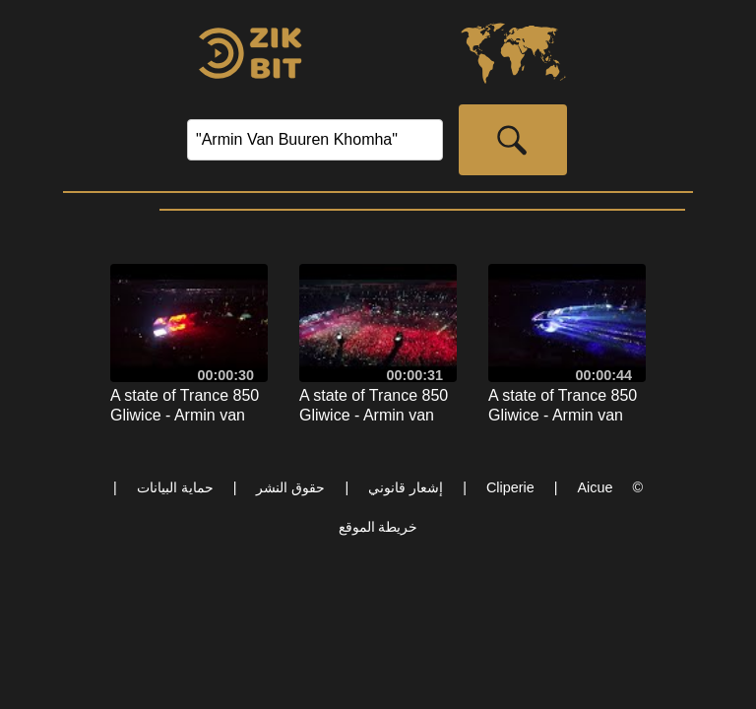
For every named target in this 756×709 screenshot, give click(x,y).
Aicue (594, 487)
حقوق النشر (290, 487)
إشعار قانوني (405, 487)
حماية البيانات (175, 487)
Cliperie (510, 487)
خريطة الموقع (378, 527)
